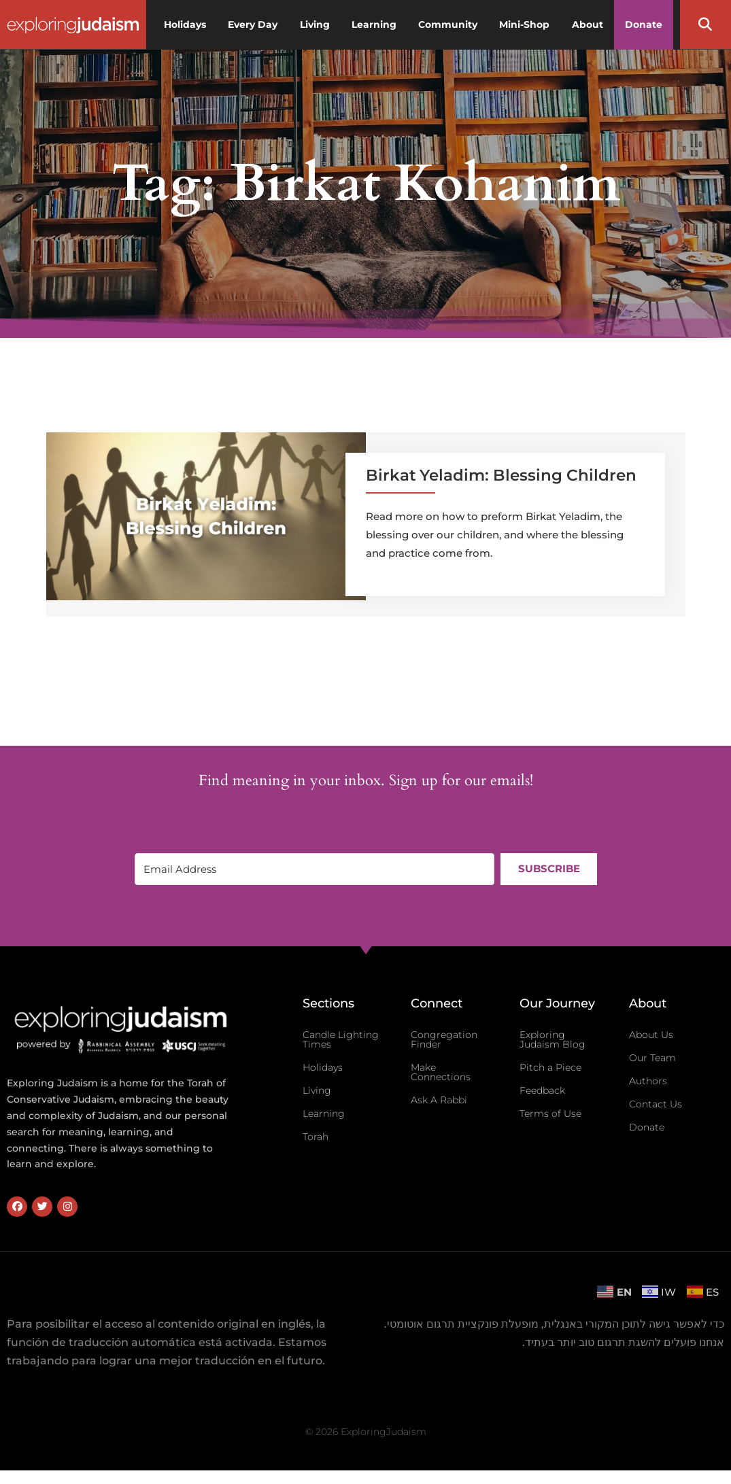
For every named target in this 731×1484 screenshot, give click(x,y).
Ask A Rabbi (439, 1100)
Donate (646, 1127)
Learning (324, 1113)
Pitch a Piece (550, 1067)
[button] (705, 24)
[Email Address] (314, 869)
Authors (648, 1081)
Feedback (542, 1090)
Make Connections (441, 1072)
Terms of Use (550, 1113)
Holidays (323, 1067)
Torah (315, 1137)
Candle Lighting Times (341, 1039)
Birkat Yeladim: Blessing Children (501, 475)
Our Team (652, 1058)
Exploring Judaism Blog (552, 1039)
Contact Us (655, 1104)
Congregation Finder (444, 1039)
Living (317, 1090)
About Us (651, 1035)
